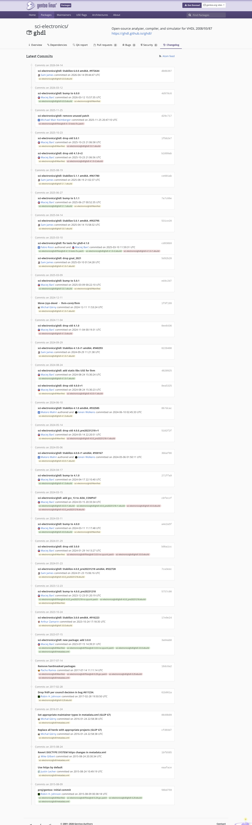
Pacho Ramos (48, 660)
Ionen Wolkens (86, 406)
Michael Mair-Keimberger (56, 118)
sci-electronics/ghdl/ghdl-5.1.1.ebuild (55, 181)
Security (149, 44)
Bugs (129, 44)
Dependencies (57, 44)
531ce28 (167, 218)
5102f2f (167, 424)
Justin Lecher (48, 759)
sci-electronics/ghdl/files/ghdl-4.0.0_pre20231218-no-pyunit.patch (68, 590)
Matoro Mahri (49, 406)
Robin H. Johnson (51, 686)
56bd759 (167, 778)
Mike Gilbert (48, 745)
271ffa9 (167, 468)
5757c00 (167, 583)
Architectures (100, 14)
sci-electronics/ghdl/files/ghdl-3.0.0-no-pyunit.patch (90, 546)
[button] (192, 5)
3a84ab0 (167, 631)
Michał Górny (48, 303)
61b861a (167, 682)
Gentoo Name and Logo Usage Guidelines (139, 818)
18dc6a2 (167, 656)
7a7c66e (167, 196)
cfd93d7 (167, 719)
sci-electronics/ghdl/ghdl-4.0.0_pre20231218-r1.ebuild (91, 432)
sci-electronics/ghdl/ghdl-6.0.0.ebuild (55, 78)
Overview (35, 44)
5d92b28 (167, 255)
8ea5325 (167, 380)
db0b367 (167, 70)
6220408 (167, 343)
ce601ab (167, 174)
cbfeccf (167, 491)
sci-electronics (50, 26)
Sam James (47, 74)
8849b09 (167, 704)
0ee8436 (167, 321)
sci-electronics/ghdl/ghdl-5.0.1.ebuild (83, 145)
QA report (80, 44)
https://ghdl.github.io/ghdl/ (132, 33)
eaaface (167, 756)
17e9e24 (167, 608)
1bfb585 (167, 741)
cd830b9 (167, 240)
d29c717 (167, 115)
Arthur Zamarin (50, 612)
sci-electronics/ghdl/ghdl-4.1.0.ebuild (55, 329)
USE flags (81, 14)
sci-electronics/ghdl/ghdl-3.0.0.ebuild (132, 546)
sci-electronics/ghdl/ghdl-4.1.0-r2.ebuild (85, 159)
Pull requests (105, 44)
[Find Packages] (209, 15)
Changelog (171, 44)
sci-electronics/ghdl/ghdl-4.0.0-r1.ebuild (85, 388)
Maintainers (64, 14)
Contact (221, 811)
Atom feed (167, 56)
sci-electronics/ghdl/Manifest (87, 100)
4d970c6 (167, 93)
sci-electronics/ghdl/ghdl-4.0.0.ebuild (143, 498)
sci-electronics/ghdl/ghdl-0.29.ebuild (125, 664)
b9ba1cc (167, 538)
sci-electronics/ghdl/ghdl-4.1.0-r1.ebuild (141, 248)
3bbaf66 (167, 446)
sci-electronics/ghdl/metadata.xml (54, 642)
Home (32, 14)
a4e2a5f (167, 516)
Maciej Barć (47, 96)
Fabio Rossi (47, 244)
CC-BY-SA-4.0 (102, 818)
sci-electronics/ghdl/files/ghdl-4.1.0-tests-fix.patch (61, 122)
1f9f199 (167, 299)
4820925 (167, 365)
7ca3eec (167, 561)
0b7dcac (167, 402)
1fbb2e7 (167, 137)
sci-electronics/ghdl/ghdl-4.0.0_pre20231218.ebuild (61, 502)
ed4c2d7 (167, 277)
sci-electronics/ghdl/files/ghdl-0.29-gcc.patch (87, 664)
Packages (46, 14)
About (116, 14)
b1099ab (167, 152)
